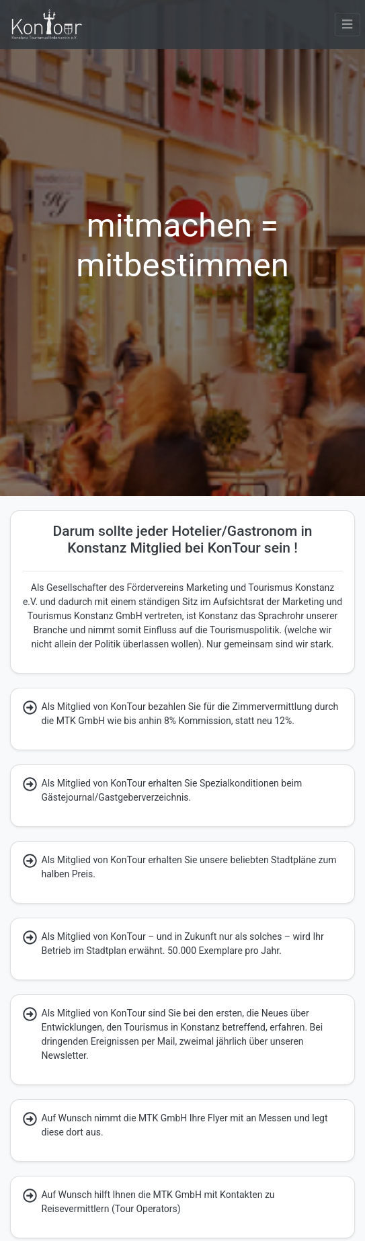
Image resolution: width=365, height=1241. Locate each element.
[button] (347, 24)
